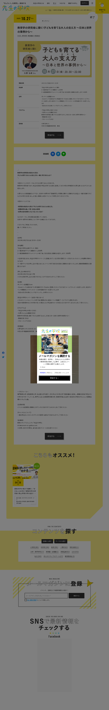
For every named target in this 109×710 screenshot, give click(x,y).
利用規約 (42, 373)
